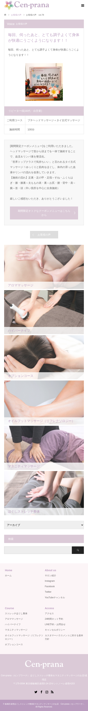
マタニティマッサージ (16, 630)
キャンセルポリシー (55, 630)
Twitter (48, 592)
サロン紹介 (50, 575)
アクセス (49, 613)
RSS (52, 692)
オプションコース (14, 644)
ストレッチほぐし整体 (16, 613)
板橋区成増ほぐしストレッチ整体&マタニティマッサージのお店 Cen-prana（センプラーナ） (44, 704)
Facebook (50, 586)
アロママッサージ (14, 619)
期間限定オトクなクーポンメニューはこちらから (44, 212)
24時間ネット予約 (54, 619)
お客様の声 (44, 234)
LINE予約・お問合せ (55, 624)
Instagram (50, 581)
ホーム (8, 575)
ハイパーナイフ (13, 624)
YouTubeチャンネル (55, 597)
